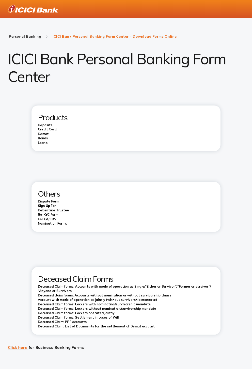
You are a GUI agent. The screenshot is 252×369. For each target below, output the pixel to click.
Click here (18, 347)
